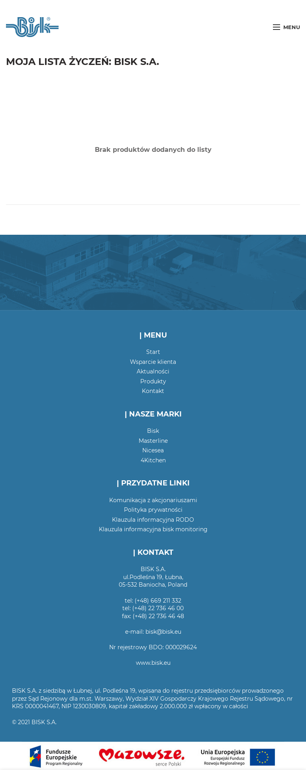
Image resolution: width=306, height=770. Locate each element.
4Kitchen (153, 460)
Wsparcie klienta (153, 362)
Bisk (153, 431)
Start (153, 352)
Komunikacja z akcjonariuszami (153, 500)
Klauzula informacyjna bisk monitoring (153, 529)
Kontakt (153, 391)
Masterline (153, 441)
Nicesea (153, 450)
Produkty (153, 381)
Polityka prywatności (153, 510)
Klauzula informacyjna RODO (153, 520)
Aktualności (153, 371)
